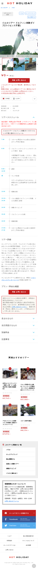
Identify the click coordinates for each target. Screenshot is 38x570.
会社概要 (28, 545)
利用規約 (9, 540)
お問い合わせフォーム (12, 501)
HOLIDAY (20, 3)
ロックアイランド (30, 13)
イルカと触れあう (12, 473)
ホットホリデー (4, 7)
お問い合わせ (9, 550)
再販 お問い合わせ (19, 80)
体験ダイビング (11, 468)
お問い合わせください (19, 307)
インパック (16, 110)
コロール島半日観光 (26, 421)
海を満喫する (31, 17)
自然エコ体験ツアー (12, 464)
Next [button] (37, 64)
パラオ (13, 7)
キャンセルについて (28, 540)
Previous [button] (0, 64)
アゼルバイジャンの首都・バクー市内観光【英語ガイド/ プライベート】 (10, 422)
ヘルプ (9, 536)
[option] (19, 43)
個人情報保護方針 (28, 536)
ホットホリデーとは (9, 545)
